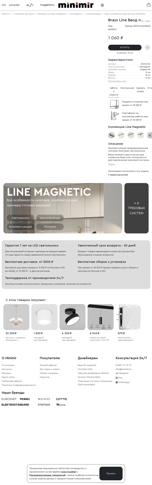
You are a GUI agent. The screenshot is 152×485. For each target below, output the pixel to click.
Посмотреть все (117, 81)
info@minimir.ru (123, 459)
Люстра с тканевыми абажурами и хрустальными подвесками (15, 429)
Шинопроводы (50, 308)
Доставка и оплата (50, 459)
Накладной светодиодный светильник (40, 429)
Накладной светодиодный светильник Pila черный (69, 429)
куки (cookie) (68, 472)
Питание (50, 316)
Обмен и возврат (49, 463)
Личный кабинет (48, 455)
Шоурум (6, 463)
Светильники (20, 308)
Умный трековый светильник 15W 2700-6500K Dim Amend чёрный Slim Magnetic (100, 429)
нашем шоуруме (119, 174)
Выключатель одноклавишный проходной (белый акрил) (126, 429)
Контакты (7, 459)
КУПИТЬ (125, 47)
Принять (111, 473)
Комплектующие (20, 316)
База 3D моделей (87, 455)
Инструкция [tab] (127, 88)
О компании (8, 455)
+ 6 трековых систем (136, 298)
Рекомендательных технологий (47, 475)
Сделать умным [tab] (140, 90)
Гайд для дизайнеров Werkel (93, 463)
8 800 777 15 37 (123, 455)
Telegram (122, 463)
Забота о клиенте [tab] (113, 91)
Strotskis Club (85, 459)
